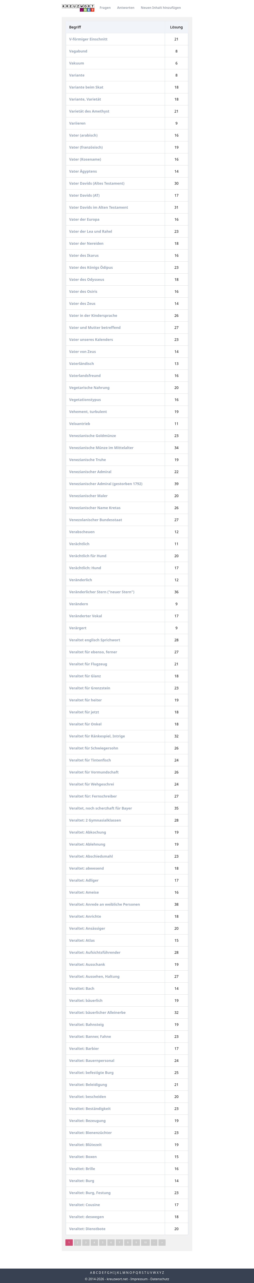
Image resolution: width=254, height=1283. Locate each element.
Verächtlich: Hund (85, 567)
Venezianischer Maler (89, 495)
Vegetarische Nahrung (89, 387)
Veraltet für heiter (86, 700)
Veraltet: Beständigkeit (90, 1108)
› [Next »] (154, 1242)
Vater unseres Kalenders (91, 339)
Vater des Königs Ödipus (91, 267)
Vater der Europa (84, 219)
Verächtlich (79, 543)
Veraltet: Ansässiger (87, 928)
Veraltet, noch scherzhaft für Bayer (101, 808)
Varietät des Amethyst (89, 111)
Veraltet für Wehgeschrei (92, 784)
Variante (77, 75)
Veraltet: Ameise (84, 892)
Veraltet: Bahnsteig (87, 1024)
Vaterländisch (82, 363)
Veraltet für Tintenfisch (90, 760)
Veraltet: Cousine (85, 1204)
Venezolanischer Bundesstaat (96, 519)
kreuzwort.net (117, 1279)
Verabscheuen (82, 531)
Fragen (105, 7)
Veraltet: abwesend (87, 868)
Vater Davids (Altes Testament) (97, 183)
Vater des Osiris (83, 291)
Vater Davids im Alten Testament (99, 207)
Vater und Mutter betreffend (95, 327)
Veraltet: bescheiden (88, 1096)
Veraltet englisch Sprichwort (95, 639)
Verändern (79, 603)
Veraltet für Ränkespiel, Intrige (97, 736)
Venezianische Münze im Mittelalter (102, 447)
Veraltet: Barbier (84, 1048)
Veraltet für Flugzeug (88, 664)
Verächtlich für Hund (88, 555)
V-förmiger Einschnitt (88, 39)
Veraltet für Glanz (85, 676)
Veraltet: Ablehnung (87, 844)
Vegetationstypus (85, 399)
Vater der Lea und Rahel (91, 231)
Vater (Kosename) (85, 159)
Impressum (139, 1279)
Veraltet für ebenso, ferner (93, 652)
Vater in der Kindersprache (93, 315)
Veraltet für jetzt (84, 712)
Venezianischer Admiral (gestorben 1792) (106, 483)
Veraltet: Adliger (84, 880)
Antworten (125, 7)
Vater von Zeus (83, 351)
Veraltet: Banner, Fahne (90, 1036)
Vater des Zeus (82, 303)
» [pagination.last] (162, 1242)
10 (145, 1242)
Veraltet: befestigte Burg (91, 1072)
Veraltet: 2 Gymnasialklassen (95, 820)
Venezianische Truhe (88, 459)
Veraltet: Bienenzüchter (91, 1132)
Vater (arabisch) (83, 135)
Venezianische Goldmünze (93, 435)
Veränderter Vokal (86, 615)
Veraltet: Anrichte (85, 916)
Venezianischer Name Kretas (95, 507)
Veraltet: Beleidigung (88, 1084)
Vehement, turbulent (88, 411)
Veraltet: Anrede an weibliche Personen (105, 904)
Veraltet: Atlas (82, 940)
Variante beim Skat (86, 87)
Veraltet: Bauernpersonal (92, 1060)
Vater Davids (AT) (85, 195)
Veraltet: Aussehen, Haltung (94, 976)
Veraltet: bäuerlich (86, 1000)
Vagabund (78, 51)
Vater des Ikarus (84, 255)
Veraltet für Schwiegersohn (94, 748)
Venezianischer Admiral (90, 471)
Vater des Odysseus (87, 279)
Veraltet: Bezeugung (88, 1120)
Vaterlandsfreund (85, 375)
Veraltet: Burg (82, 1180)
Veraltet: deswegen (87, 1216)
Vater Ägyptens (83, 171)
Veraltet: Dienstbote (87, 1228)
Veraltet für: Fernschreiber (93, 796)
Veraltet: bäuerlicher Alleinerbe (98, 1012)
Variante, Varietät (85, 99)
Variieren (78, 123)
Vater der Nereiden (86, 243)
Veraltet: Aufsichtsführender (95, 952)
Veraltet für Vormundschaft (94, 772)
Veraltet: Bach (82, 988)
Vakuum (77, 63)
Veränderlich (81, 579)
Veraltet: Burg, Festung (90, 1192)
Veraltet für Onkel (85, 724)
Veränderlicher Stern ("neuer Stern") (102, 591)
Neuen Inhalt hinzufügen (161, 7)
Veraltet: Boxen (83, 1156)
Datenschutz (159, 1279)
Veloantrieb (80, 423)
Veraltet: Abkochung (88, 832)
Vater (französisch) (86, 147)
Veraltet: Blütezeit (86, 1144)
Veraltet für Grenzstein (90, 688)
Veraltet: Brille (82, 1168)
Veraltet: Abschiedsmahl (91, 856)
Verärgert (78, 627)
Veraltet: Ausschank (87, 964)
